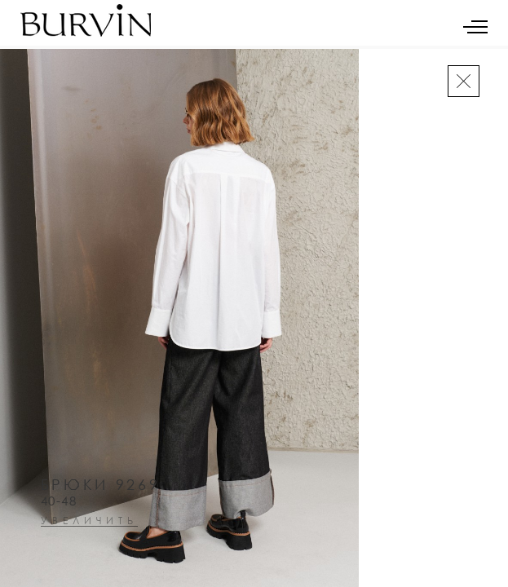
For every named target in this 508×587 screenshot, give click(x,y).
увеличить (89, 521)
